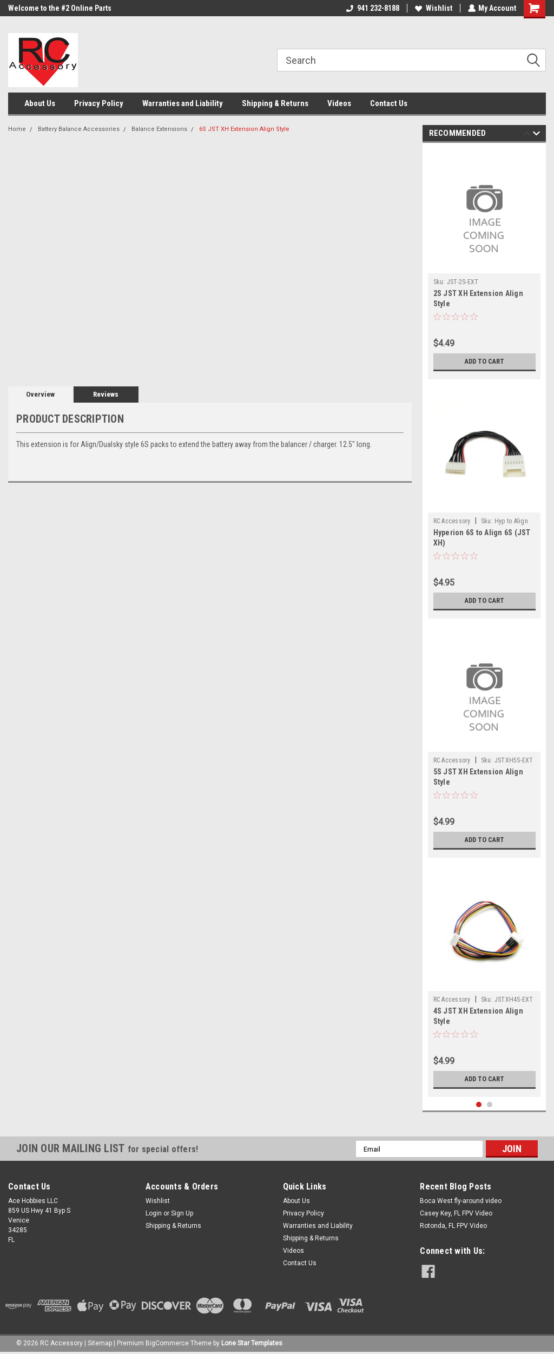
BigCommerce (167, 1343)
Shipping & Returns (275, 103)
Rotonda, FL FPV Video (453, 1226)
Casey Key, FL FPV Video (456, 1213)
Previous (527, 135)
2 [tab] (490, 1105)
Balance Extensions (159, 129)
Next (536, 135)
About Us (39, 103)
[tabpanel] (484, 263)
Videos (339, 103)
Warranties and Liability (182, 103)
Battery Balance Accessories (79, 129)
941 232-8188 (372, 8)
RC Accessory (452, 521)
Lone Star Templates (251, 1343)
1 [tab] (479, 1105)
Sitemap (100, 1343)
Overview (40, 394)
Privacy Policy (98, 103)
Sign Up (182, 1213)
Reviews (105, 394)
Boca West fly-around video (461, 1201)
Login (154, 1213)
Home (17, 129)
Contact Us (388, 103)
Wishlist (433, 8)
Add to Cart (484, 361)
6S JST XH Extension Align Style (244, 129)
